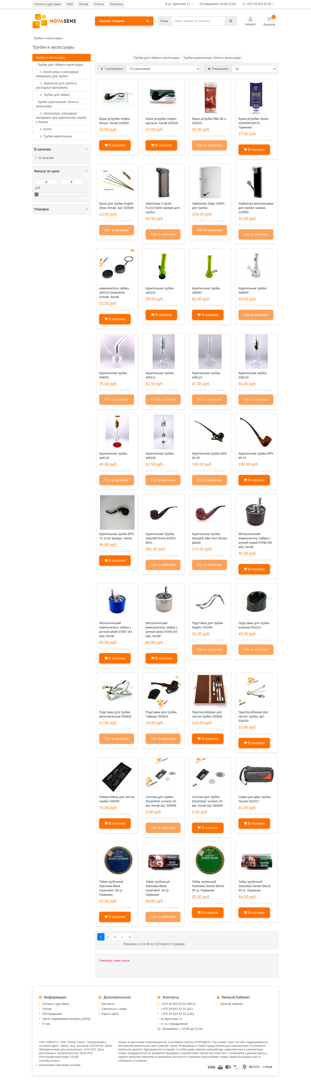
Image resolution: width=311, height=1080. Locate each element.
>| (130, 937)
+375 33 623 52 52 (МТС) (178, 1004)
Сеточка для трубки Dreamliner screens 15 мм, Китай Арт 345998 (161, 801)
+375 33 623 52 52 (258, 4)
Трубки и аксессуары (50, 57)
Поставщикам (52, 1014)
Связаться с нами (114, 1009)
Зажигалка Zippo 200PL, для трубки (209, 206)
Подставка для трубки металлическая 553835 (115, 714)
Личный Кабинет (231, 1004)
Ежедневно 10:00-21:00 (218, 4)
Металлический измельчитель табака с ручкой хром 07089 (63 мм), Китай (162, 629)
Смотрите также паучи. (114, 960)
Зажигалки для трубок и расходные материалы (56, 85)
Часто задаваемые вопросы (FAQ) (66, 1019)
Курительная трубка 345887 (206, 290)
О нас (46, 1024)
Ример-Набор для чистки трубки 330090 (116, 799)
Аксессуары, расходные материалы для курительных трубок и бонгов (61, 118)
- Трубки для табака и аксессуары (59, 64)
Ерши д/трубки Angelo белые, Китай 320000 (114, 121)
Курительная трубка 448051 (113, 375)
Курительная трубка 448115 (206, 375)
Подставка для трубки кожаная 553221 (253, 625)
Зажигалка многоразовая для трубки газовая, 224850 (255, 208)
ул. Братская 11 (179, 4)
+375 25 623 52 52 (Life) (177, 1014)
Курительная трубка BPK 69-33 (255, 456)
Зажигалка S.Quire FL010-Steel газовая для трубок (162, 208)
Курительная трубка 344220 (160, 290)
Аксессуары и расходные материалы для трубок (57, 74)
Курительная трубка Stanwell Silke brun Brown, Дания (210, 538)
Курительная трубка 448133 (252, 375)
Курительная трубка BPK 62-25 (209, 456)
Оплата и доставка (55, 1004)
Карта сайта (110, 1014)
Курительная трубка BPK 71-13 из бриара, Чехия (116, 536)
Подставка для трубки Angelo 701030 (207, 625)
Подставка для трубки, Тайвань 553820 (161, 714)
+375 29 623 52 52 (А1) (177, 1009)
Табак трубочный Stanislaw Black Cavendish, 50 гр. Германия (111, 888)
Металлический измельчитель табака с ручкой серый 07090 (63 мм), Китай (255, 540)
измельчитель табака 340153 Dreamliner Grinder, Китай (114, 293)
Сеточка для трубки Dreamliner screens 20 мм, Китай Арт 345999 (207, 801)
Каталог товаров (124, 21)
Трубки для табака (52, 94)
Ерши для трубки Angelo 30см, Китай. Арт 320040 (116, 206)
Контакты (108, 1004)
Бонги (44, 129)
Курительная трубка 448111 (160, 375)
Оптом (46, 1009)
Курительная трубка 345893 (252, 290)
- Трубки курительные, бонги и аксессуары (57, 104)
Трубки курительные (54, 136)
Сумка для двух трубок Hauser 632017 (254, 799)
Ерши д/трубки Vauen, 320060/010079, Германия (253, 123)
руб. (38, 187)
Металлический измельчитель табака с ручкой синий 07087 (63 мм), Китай (115, 629)
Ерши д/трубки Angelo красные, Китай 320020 (162, 121)
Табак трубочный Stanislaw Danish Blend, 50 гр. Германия (208, 886)
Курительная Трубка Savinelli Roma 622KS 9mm (161, 538)
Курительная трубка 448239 (160, 456)
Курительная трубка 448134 (113, 456)
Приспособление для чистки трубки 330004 (207, 714)
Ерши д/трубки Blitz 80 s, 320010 (209, 121)
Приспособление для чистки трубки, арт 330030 (253, 716)
